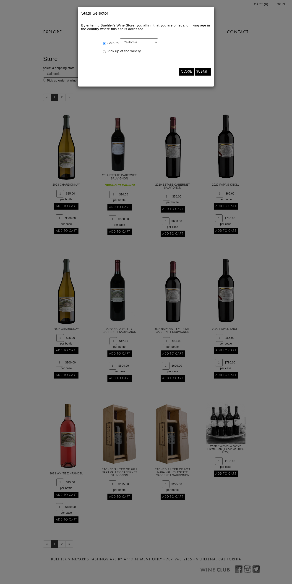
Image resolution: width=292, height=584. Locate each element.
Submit (202, 72)
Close (186, 72)
